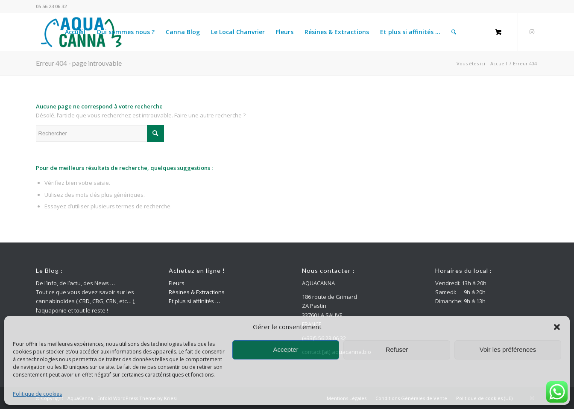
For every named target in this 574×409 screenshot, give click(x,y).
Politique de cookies (37, 393)
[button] (557, 327)
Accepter (285, 349)
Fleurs (176, 283)
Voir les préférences (508, 349)
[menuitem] (75, 32)
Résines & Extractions (197, 292)
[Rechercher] (454, 32)
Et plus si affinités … (194, 301)
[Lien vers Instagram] (531, 31)
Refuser (397, 349)
